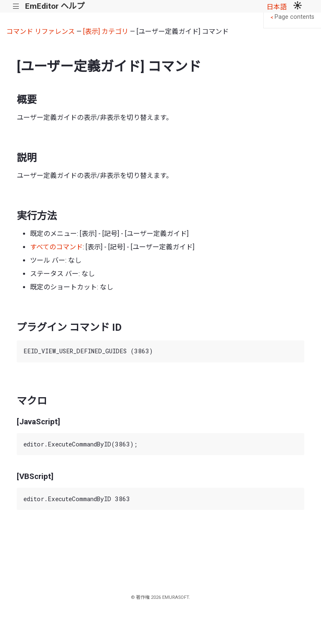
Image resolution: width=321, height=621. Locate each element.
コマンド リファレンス (40, 31)
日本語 (277, 7)
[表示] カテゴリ (105, 31)
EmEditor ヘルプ (54, 6)
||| (16, 6)
